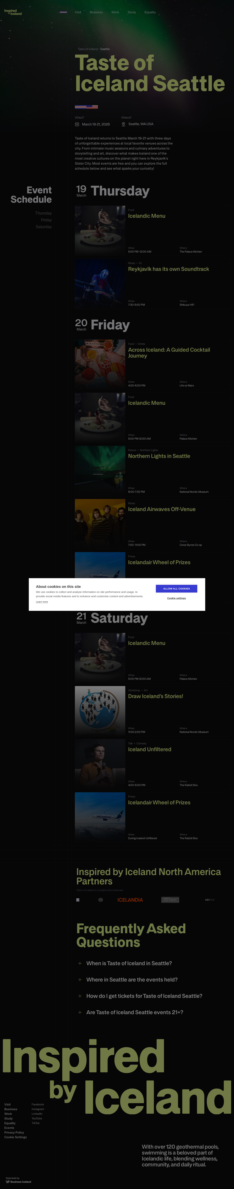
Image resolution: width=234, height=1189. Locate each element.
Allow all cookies (176, 588)
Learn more (42, 601)
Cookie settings (176, 598)
